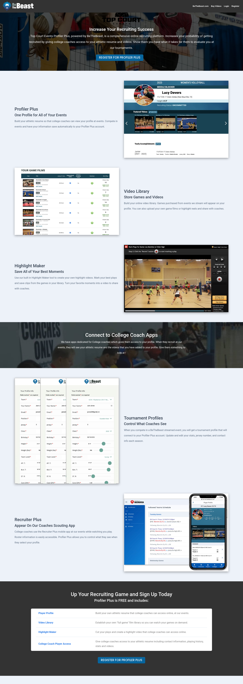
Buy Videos (216, 6)
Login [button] (226, 6)
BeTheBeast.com (200, 6)
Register (235, 6)
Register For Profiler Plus (119, 57)
